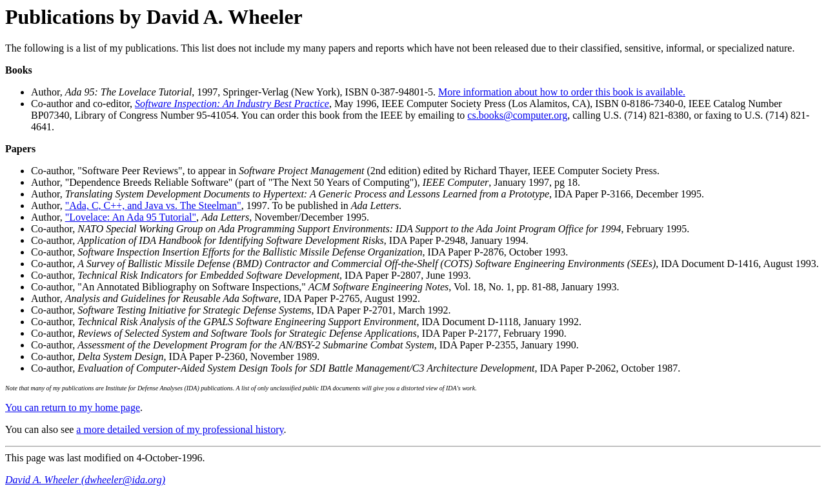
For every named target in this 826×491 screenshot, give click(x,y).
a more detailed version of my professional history (179, 429)
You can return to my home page (72, 407)
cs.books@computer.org (517, 115)
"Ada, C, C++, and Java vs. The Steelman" (153, 205)
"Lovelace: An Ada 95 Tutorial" (130, 217)
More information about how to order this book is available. (561, 91)
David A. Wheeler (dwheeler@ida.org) (85, 479)
